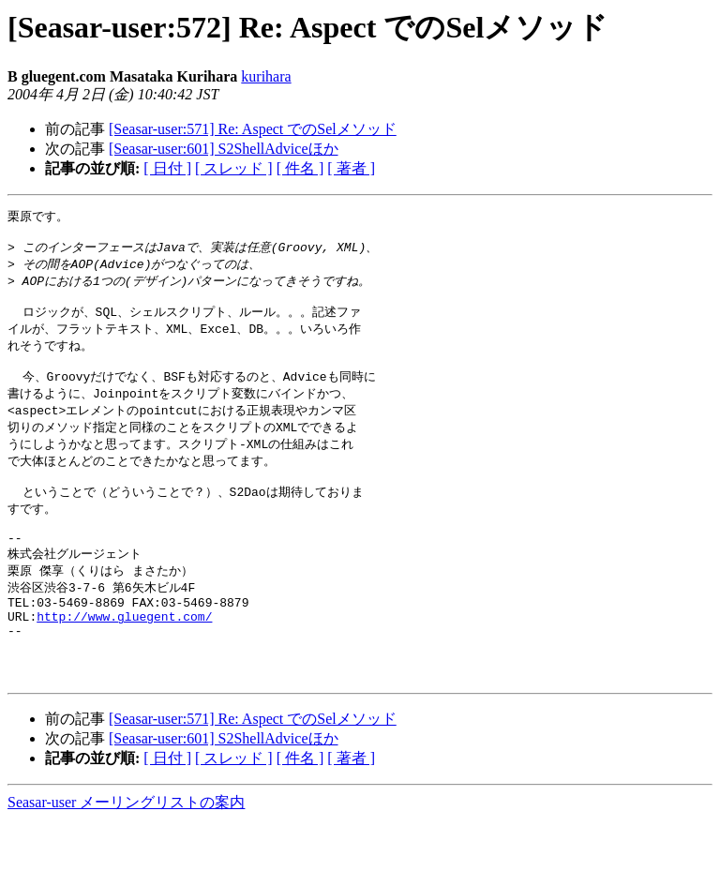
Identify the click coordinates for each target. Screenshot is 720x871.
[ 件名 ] (300, 168)
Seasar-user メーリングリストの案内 (126, 853)
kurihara (266, 76)
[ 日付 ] (167, 168)
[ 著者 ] (351, 168)
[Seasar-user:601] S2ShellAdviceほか (223, 149)
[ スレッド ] (234, 168)
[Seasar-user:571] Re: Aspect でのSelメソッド (253, 129)
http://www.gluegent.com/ (124, 655)
